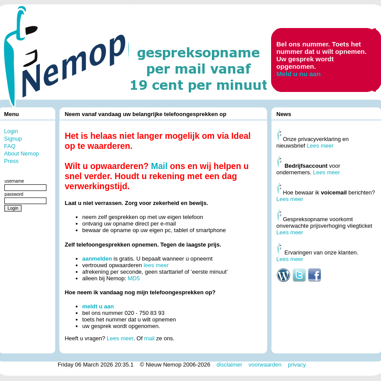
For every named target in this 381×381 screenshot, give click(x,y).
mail (149, 338)
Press (11, 161)
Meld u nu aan (298, 74)
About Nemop (21, 153)
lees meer (156, 265)
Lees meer (120, 338)
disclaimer (230, 364)
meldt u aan (98, 306)
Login (11, 131)
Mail (159, 166)
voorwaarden (265, 364)
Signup (12, 138)
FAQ (9, 146)
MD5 (134, 278)
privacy (297, 364)
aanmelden (97, 258)
